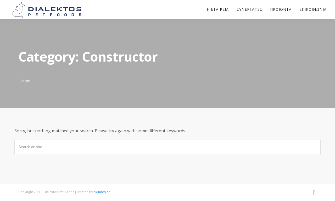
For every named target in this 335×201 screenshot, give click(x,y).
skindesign (102, 192)
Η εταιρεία (218, 9)
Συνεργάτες (249, 9)
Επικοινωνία (313, 9)
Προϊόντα (281, 9)
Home (25, 81)
